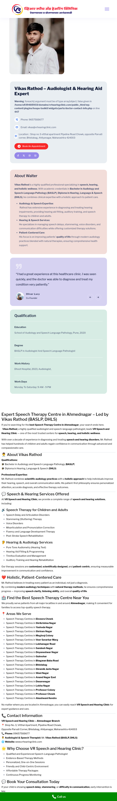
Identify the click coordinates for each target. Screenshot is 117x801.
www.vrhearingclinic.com (28, 741)
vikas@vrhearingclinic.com (42, 127)
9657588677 (36, 119)
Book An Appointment (31, 146)
